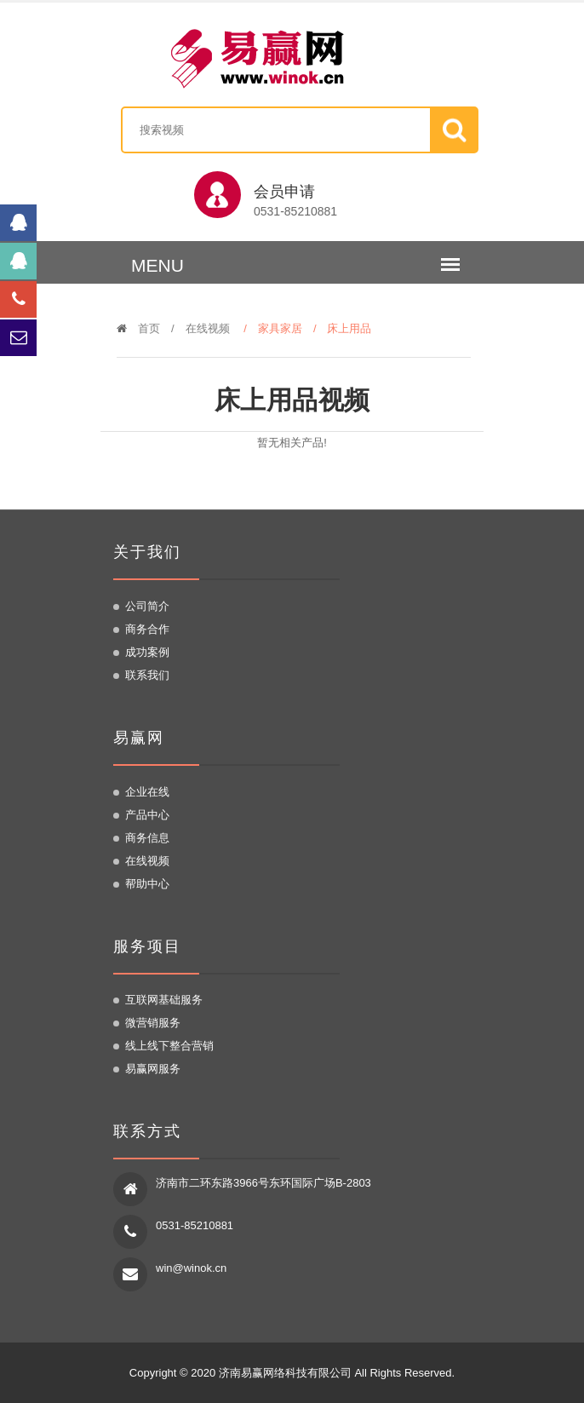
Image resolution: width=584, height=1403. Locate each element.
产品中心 (147, 814)
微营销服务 (152, 1022)
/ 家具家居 (278, 328)
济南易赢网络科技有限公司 (285, 1372)
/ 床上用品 (348, 328)
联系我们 (147, 675)
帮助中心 (147, 883)
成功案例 (147, 652)
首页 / (151, 328)
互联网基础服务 (164, 999)
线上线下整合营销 (169, 1045)
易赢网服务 (152, 1068)
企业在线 (147, 791)
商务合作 (147, 629)
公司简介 (147, 606)
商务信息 (147, 837)
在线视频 (208, 328)
